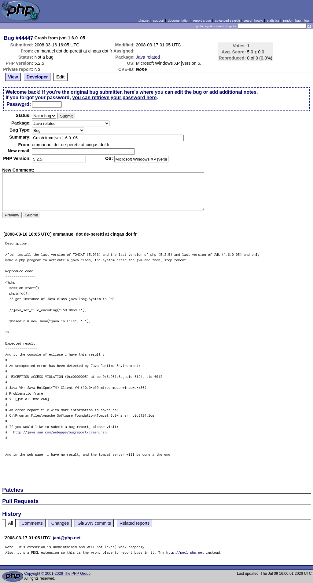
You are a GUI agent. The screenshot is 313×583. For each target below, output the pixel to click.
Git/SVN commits (94, 523)
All (10, 523)
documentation (179, 20)
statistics (273, 20)
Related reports (134, 523)
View (13, 76)
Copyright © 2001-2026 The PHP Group (57, 573)
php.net (143, 20)
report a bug (202, 20)
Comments (32, 523)
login (307, 20)
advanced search (227, 20)
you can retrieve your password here (114, 97)
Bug (9, 38)
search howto (253, 20)
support (158, 20)
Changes (60, 523)
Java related (148, 57)
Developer (37, 76)
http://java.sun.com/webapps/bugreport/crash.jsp (60, 432)
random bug (292, 20)
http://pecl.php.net (185, 552)
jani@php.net (67, 537)
